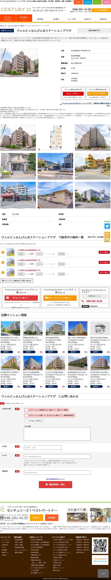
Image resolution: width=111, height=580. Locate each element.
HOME (78, 2)
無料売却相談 (35, 557)
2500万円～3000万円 (82, 545)
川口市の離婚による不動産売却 (40, 545)
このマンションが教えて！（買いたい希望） (47, 410)
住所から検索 (19, 542)
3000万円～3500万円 (82, 547)
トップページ (6, 540)
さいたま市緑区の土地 (59, 555)
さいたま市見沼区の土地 (60, 547)
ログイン (97, 2)
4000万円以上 (80, 552)
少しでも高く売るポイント (39, 568)
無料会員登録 (19, 552)
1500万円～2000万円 (82, 540)
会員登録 (87, 2)
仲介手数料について (37, 573)
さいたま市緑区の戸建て (60, 550)
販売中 (6, 352)
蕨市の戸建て (57, 565)
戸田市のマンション (59, 560)
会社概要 (56, 19)
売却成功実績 (35, 550)
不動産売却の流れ (36, 560)
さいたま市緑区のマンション (61, 552)
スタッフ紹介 (71, 19)
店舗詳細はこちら (94, 296)
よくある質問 (35, 570)
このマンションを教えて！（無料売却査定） (50, 415)
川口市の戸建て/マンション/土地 (63, 540)
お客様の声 (87, 19)
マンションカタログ (21, 550)
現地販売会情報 (19, 547)
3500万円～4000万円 (82, 550)
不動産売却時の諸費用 (37, 565)
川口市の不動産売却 (37, 540)
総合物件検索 (19, 540)
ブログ (4, 547)
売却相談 (106, 2)
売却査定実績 (35, 552)
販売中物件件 (94, 30)
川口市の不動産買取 (37, 547)
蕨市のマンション (58, 568)
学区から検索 (19, 545)
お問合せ (4, 555)
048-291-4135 (92, 301)
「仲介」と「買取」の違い (39, 562)
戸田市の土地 (57, 562)
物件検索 (40, 19)
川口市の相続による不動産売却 (40, 542)
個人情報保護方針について (55, 479)
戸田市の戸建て (57, 557)
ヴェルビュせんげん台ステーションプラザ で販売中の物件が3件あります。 (86, 104)
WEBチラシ (5, 552)
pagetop (103, 573)
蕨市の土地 (56, 570)
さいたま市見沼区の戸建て (61, 542)
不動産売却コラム (36, 555)
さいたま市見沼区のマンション (62, 545)
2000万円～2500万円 (82, 542)
